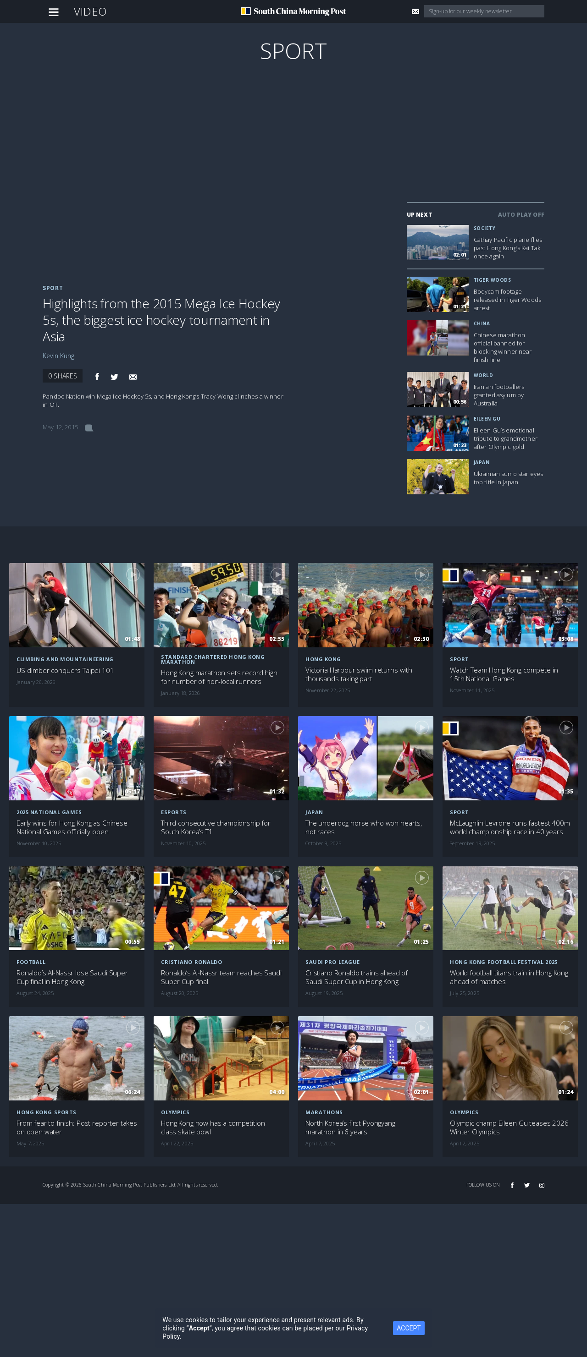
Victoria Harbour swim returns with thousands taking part (358, 674)
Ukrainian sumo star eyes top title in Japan (508, 478)
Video (90, 11)
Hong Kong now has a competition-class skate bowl (214, 1127)
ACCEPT (409, 1328)
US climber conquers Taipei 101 (65, 670)
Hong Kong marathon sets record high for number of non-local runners (219, 677)
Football (31, 961)
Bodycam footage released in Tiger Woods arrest (507, 299)
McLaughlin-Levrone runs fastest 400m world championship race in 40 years (510, 827)
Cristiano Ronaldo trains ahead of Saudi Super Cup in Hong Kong (356, 977)
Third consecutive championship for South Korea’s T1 (216, 827)
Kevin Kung (58, 355)
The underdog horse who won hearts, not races (363, 827)
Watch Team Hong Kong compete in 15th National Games (504, 674)
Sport (293, 51)
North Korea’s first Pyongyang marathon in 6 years (350, 1127)
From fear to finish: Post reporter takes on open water (77, 1127)
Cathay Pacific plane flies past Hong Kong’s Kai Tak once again (508, 247)
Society (485, 228)
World (483, 375)
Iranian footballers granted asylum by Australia (499, 395)
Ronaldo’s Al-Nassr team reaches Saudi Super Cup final (221, 977)
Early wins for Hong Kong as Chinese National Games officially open (72, 827)
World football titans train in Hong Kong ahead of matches (509, 977)
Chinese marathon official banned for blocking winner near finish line (503, 347)
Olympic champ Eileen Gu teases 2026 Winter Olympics (509, 1127)
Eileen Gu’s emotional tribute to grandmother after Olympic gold (505, 438)
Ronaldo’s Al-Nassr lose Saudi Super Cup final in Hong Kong (72, 977)
